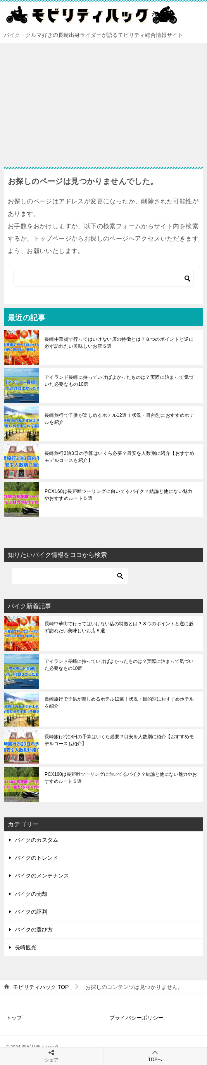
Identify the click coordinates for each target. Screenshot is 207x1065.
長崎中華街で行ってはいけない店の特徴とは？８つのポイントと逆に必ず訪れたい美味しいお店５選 (119, 342)
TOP (41, 987)
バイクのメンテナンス (42, 875)
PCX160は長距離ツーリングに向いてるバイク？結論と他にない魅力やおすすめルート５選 (119, 495)
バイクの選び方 (34, 929)
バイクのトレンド (36, 858)
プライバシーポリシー (136, 1018)
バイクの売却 (31, 894)
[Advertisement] (103, 101)
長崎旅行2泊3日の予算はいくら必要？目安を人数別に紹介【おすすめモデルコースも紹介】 (119, 457)
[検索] (103, 278)
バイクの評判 (31, 912)
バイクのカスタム (36, 840)
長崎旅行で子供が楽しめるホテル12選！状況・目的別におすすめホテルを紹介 (119, 419)
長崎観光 (25, 947)
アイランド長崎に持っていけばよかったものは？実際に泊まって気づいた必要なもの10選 (119, 381)
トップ (14, 1018)
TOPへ (155, 1055)
